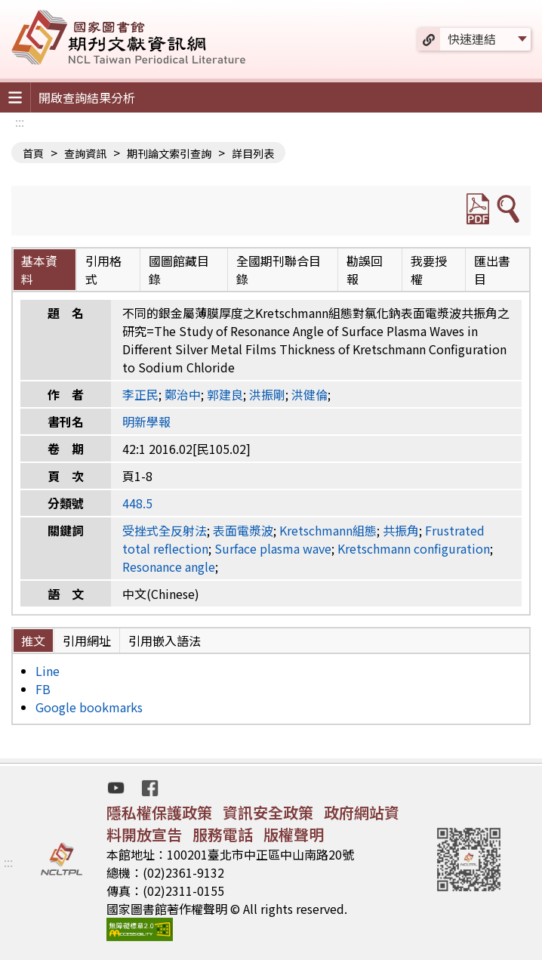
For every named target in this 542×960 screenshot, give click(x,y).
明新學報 (146, 421)
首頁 (33, 153)
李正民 (140, 394)
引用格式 (103, 270)
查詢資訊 (85, 153)
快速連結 (472, 38)
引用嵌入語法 (164, 640)
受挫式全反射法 (164, 530)
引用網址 (87, 640)
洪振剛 (267, 394)
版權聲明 (293, 834)
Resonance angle (168, 566)
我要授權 (429, 270)
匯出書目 (492, 270)
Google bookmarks (89, 707)
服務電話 (222, 834)
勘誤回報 (364, 270)
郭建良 (225, 394)
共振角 (401, 530)
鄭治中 (183, 394)
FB (43, 689)
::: (19, 122)
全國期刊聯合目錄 (278, 270)
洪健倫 (309, 394)
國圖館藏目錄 (179, 270)
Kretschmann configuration (413, 548)
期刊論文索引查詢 (169, 153)
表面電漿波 (243, 530)
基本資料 (39, 270)
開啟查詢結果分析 (86, 97)
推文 (33, 640)
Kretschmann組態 (328, 530)
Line (47, 671)
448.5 (137, 503)
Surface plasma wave (272, 548)
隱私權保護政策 (159, 812)
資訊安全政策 (268, 812)
